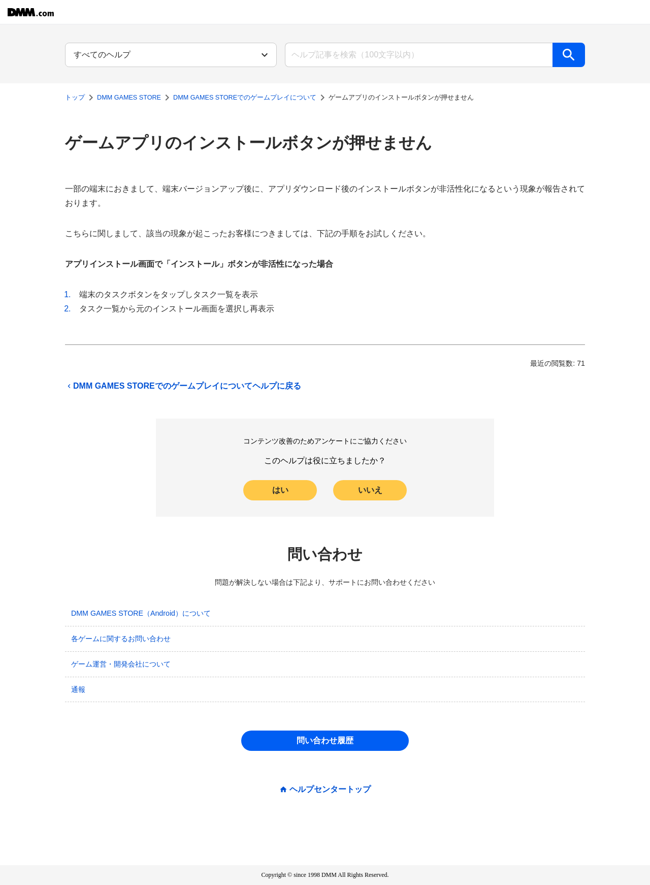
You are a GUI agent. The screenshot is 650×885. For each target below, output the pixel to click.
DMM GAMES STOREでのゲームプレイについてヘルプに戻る (183, 386)
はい (280, 490)
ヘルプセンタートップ (330, 789)
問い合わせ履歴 (325, 740)
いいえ (370, 490)
